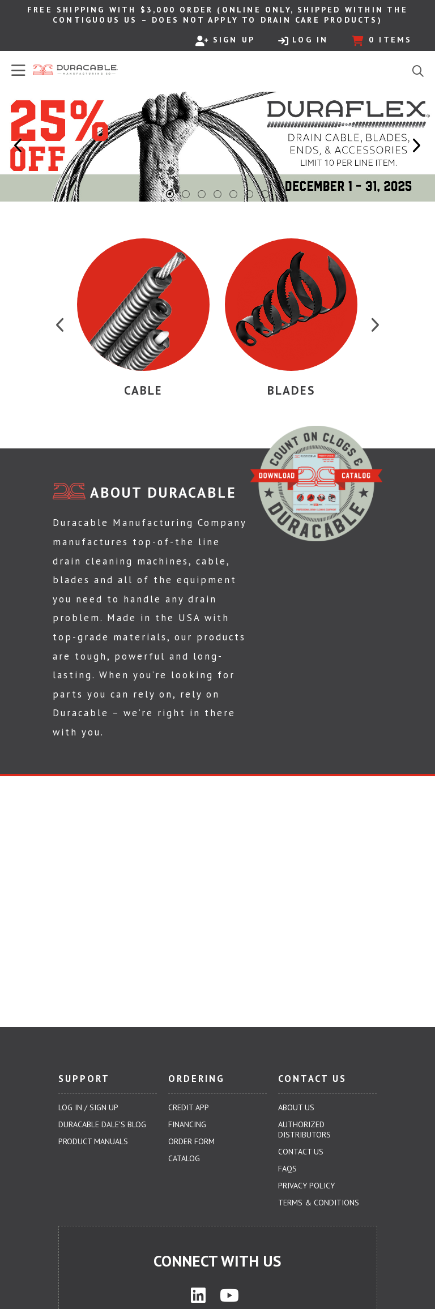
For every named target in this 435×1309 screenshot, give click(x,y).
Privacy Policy (306, 1185)
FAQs (287, 1168)
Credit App (188, 1107)
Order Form (191, 1141)
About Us (296, 1107)
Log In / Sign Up (88, 1107)
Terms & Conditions (318, 1202)
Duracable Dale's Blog (102, 1124)
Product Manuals (93, 1141)
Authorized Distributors (304, 1129)
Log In (303, 40)
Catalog (184, 1158)
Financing (187, 1124)
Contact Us (300, 1152)
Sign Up (225, 40)
